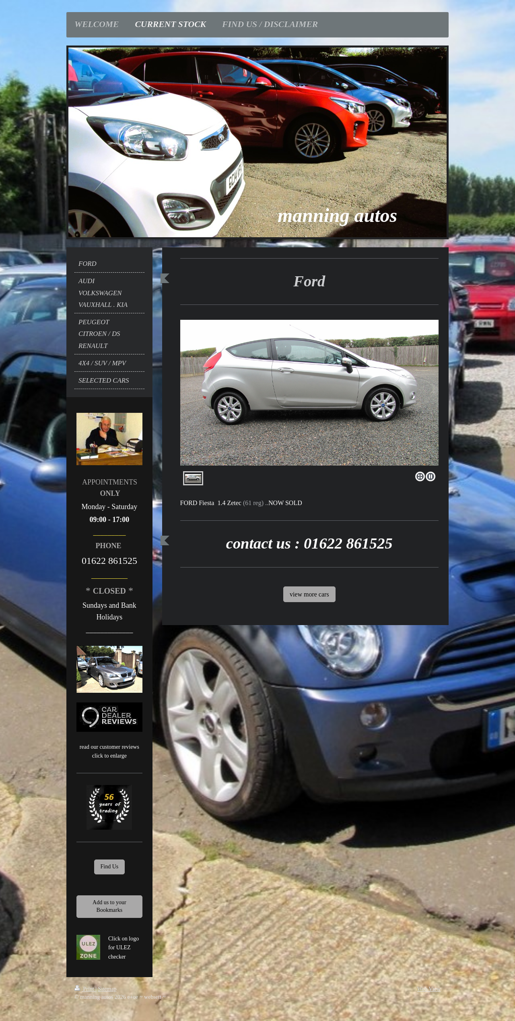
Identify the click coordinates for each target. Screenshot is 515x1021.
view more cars (309, 594)
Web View (429, 989)
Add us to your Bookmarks (109, 906)
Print (84, 989)
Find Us (110, 867)
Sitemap (107, 989)
